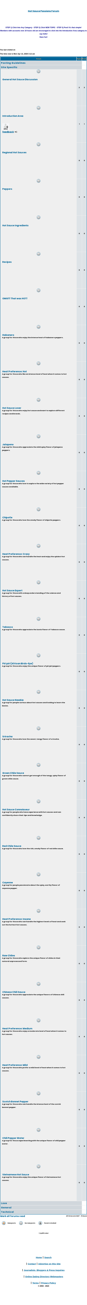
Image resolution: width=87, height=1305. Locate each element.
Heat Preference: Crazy (16, 553)
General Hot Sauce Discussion (20, 79)
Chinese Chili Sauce (13, 991)
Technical (7, 1211)
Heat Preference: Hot (14, 371)
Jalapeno (8, 444)
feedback (8, 131)
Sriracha (7, 736)
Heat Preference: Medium (17, 1028)
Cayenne (7, 882)
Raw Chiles (8, 955)
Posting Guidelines (13, 62)
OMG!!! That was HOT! (14, 298)
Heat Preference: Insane (16, 918)
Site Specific (9, 67)
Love (4, 1203)
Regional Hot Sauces (14, 152)
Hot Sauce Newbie (13, 699)
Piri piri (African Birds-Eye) (17, 663)
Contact (32, 1263)
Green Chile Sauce (13, 772)
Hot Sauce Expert (12, 590)
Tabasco (7, 626)
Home (39, 1257)
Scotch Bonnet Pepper (15, 1101)
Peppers (7, 188)
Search (48, 1257)
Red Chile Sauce (11, 845)
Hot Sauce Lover (11, 407)
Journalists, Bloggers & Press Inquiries (44, 1270)
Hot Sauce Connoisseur (16, 809)
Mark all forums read (12, 1216)
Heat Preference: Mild (15, 1064)
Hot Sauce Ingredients (15, 225)
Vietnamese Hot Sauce (15, 1174)
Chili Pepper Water (13, 1137)
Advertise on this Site (49, 1263)
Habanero (8, 334)
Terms (35, 1283)
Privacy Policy (48, 1283)
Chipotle (7, 517)
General (6, 1207)
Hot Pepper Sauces (13, 480)
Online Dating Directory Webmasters (44, 1276)
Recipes (7, 261)
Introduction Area (12, 115)
